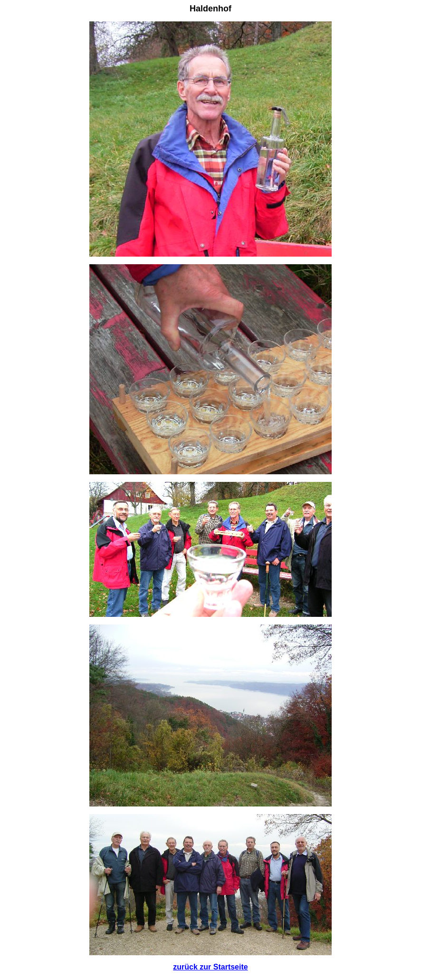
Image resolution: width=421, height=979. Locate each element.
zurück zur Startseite (210, 967)
